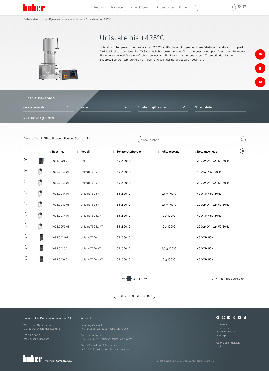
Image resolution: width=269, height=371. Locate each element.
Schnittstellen (204, 107)
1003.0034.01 (60, 215)
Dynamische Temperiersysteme (67, 19)
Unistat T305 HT (91, 194)
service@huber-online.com (116, 349)
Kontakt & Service (139, 7)
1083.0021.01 (60, 237)
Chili (83, 161)
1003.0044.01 (60, 194)
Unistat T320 (89, 237)
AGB (219, 339)
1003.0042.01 (60, 172)
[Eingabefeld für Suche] (212, 7)
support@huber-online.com (117, 339)
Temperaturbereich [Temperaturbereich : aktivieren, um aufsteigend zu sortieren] (129, 151)
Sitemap (221, 335)
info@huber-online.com (36, 339)
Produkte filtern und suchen (134, 296)
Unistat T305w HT (92, 215)
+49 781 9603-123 (90, 328)
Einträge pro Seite (227, 278)
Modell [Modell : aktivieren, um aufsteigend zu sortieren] (85, 151)
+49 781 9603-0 (32, 335)
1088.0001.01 (60, 161)
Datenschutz (223, 328)
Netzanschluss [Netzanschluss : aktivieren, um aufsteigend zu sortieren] (207, 151)
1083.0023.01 (60, 248)
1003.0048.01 (60, 183)
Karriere (184, 7)
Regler (85, 107)
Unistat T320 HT (91, 248)
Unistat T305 (89, 172)
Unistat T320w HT (92, 259)
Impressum (222, 324)
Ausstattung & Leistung (152, 107)
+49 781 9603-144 (90, 349)
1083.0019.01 (60, 259)
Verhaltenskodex (225, 331)
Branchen (116, 7)
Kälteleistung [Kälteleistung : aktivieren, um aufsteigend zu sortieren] (170, 151)
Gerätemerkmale (33, 107)
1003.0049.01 (60, 204)
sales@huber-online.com (115, 328)
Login (219, 346)
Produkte (99, 7)
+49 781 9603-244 (91, 339)
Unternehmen (165, 7)
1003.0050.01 (60, 226)
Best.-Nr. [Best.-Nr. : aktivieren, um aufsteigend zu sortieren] (58, 151)
